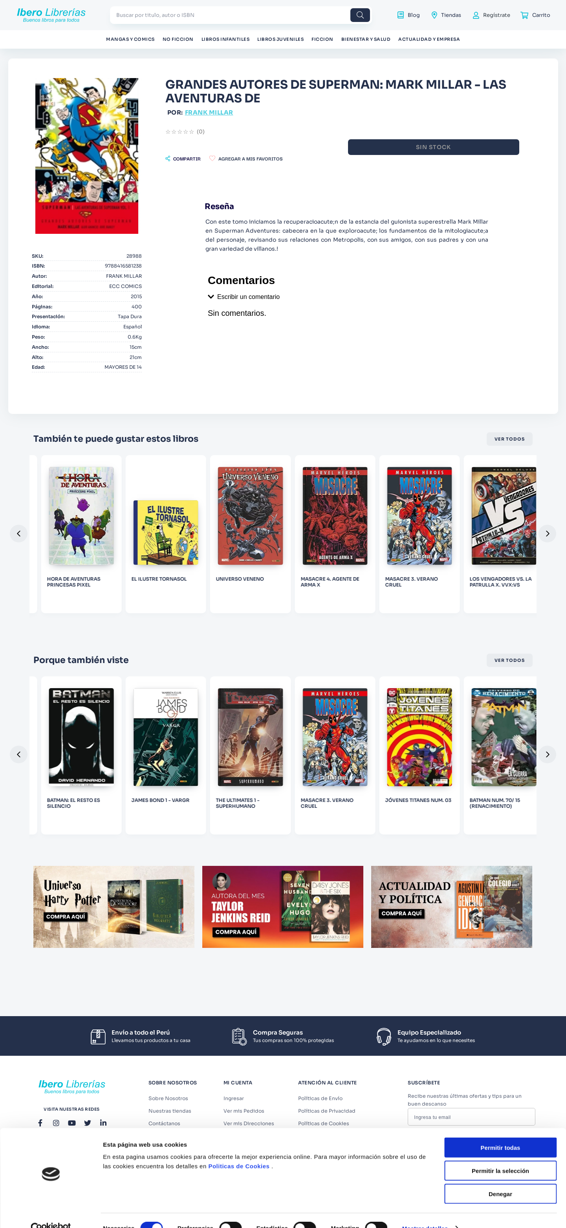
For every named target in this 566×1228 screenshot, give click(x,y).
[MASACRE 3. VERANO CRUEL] (486, 848)
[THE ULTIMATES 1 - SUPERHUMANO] (384, 848)
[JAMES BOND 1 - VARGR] (283, 848)
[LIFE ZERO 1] (80, 848)
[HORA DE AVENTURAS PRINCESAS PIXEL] (181, 606)
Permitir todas (500, 660)
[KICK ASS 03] (80, 606)
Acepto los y (480, 1189)
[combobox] (241, 15)
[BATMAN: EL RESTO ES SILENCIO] (181, 848)
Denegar (500, 706)
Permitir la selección (500, 683)
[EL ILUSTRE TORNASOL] (283, 606)
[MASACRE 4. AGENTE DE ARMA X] (486, 606)
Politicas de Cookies (238, 678)
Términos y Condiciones (482, 1186)
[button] (301, 158)
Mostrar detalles (425, 741)
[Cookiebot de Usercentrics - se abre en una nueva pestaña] (50, 741)
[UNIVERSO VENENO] (384, 606)
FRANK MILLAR (327, 112)
